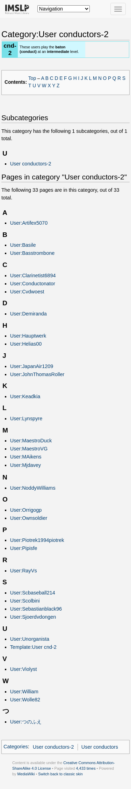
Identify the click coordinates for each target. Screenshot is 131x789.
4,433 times (86, 768)
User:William (24, 691)
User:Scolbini (25, 601)
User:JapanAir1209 (31, 366)
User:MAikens (26, 457)
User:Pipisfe (23, 548)
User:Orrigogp (26, 510)
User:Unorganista (29, 639)
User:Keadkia (25, 396)
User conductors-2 (30, 163)
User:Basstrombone (32, 253)
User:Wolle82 (25, 699)
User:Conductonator (32, 283)
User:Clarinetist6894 (33, 275)
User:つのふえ (26, 722)
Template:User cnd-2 (33, 647)
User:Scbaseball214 (32, 593)
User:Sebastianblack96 (36, 609)
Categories (15, 747)
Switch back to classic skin (60, 774)
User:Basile (23, 245)
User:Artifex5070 (29, 223)
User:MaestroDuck (31, 440)
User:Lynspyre (26, 418)
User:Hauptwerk (28, 336)
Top (32, 78)
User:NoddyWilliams (33, 488)
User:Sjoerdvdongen (33, 617)
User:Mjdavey (25, 465)
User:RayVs (23, 570)
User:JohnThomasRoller (37, 374)
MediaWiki (26, 774)
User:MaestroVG (29, 448)
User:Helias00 (26, 344)
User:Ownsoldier (29, 518)
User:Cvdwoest (27, 291)
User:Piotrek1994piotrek (37, 540)
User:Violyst (23, 669)
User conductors (99, 747)
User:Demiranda (28, 314)
